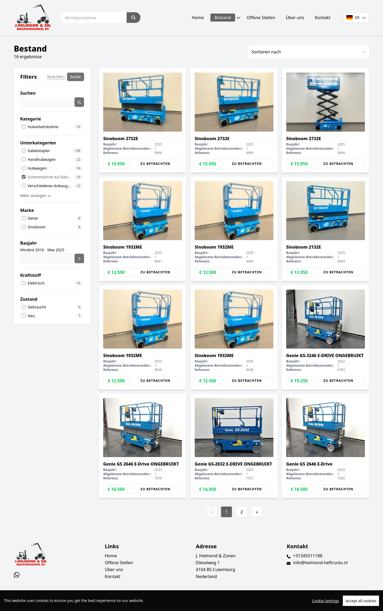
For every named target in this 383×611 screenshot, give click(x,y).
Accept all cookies (360, 600)
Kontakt (322, 17)
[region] (191, 600)
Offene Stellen (261, 17)
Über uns (295, 17)
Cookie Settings (325, 600)
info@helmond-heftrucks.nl (320, 563)
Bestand (223, 17)
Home (198, 17)
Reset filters (56, 77)
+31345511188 (307, 556)
